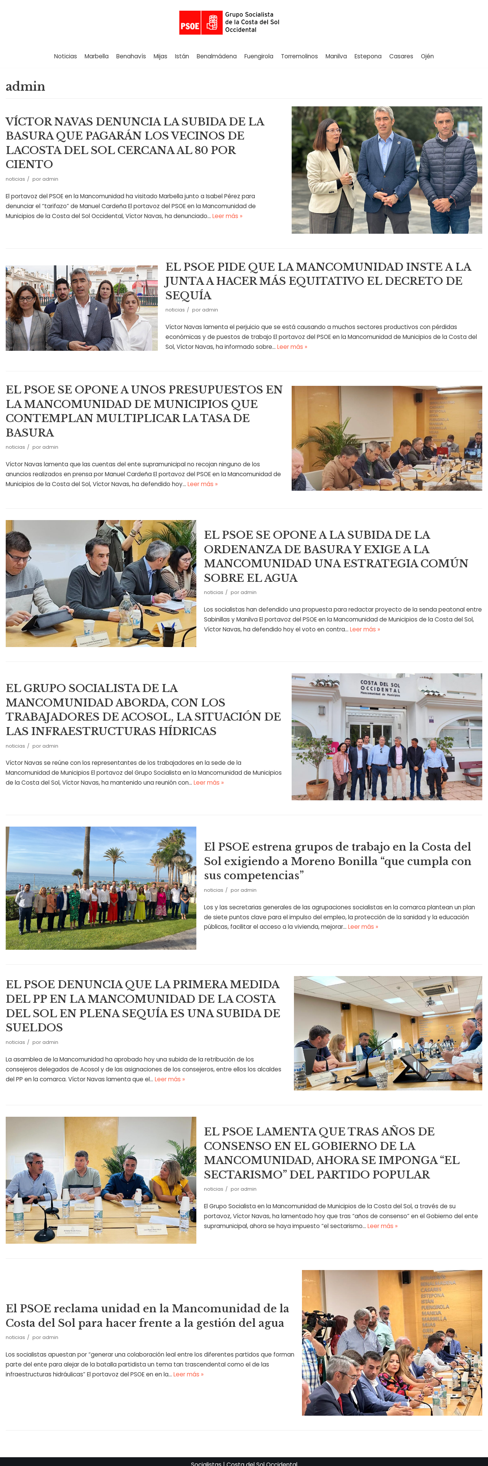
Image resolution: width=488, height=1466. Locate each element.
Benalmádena (217, 56)
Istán (182, 56)
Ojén (427, 56)
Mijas (160, 56)
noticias (15, 171)
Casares (401, 56)
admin (50, 171)
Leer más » (181, 208)
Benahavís (131, 56)
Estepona (367, 56)
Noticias (66, 56)
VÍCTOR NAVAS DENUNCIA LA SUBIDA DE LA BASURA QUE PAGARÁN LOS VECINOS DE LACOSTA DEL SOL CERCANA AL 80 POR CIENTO (144, 143)
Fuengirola (258, 56)
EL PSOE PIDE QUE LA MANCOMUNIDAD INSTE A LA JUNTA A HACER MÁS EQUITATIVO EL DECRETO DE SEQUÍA (317, 280)
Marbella (97, 56)
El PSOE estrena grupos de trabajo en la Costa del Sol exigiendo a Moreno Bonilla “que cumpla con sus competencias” (334, 856)
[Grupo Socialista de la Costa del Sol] (244, 22)
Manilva (336, 56)
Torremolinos (299, 56)
